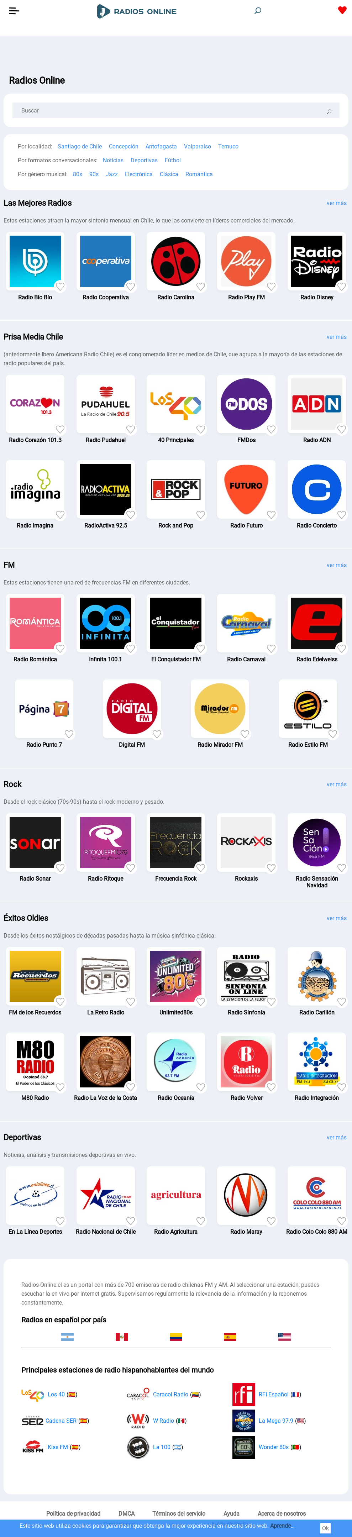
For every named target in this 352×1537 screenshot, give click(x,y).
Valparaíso (197, 146)
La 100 (155, 1447)
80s (77, 174)
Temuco (228, 146)
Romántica (199, 174)
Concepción (123, 146)
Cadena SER (55, 1421)
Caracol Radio (164, 1394)
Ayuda (232, 1513)
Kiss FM (51, 1447)
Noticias (113, 160)
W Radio (157, 1421)
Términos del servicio (178, 1513)
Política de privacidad (73, 1513)
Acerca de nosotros (282, 1513)
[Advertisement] (176, 53)
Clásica (169, 174)
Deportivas (144, 160)
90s (94, 174)
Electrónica (139, 174)
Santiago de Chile (80, 146)
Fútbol (173, 160)
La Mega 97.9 (269, 1421)
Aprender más (287, 1525)
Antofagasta (161, 146)
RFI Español (266, 1394)
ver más (337, 203)
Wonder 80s (266, 1447)
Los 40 (49, 1394)
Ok (325, 1528)
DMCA (127, 1513)
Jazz (112, 174)
